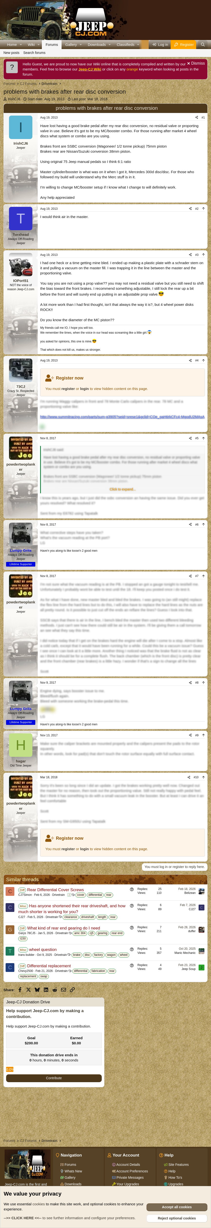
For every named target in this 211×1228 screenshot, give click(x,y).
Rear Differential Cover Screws (55, 890)
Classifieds (126, 44)
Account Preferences (132, 1171)
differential (95, 895)
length (102, 917)
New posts (11, 53)
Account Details (128, 1165)
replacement (28, 976)
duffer (191, 931)
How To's (174, 1177)
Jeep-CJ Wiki (90, 69)
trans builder (26, 955)
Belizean (190, 893)
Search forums (34, 53)
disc (87, 955)
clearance (70, 917)
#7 (196, 576)
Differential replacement (49, 966)
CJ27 (21, 917)
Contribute (54, 1078)
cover (80, 895)
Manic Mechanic (185, 953)
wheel (124, 955)
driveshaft (87, 917)
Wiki (31, 44)
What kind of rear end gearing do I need (63, 928)
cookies (38, 1204)
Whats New (73, 1171)
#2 (196, 208)
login (84, 389)
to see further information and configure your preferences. (70, 1218)
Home (12, 44)
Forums (52, 44)
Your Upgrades (127, 1184)
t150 (23, 938)
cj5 (91, 933)
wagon (111, 955)
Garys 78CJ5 (26, 933)
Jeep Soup (188, 969)
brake (77, 955)
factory (98, 955)
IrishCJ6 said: (53, 450)
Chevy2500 (25, 971)
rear (108, 895)
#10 (196, 777)
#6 (196, 524)
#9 (196, 735)
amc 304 (79, 933)
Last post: (89, 99)
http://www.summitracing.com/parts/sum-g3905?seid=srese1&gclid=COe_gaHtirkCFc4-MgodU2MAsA (122, 417)
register (68, 389)
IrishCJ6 (14, 99)
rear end (117, 933)
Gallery (71, 44)
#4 (196, 360)
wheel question (43, 949)
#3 (196, 255)
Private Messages (130, 1177)
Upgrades (175, 1184)
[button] (20, 44)
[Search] (202, 44)
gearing (102, 933)
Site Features (178, 1165)
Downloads (97, 44)
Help (171, 1171)
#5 (196, 438)
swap (43, 976)
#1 (203, 117)
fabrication (98, 971)
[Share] (196, 117)
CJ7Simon (25, 895)
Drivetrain (58, 895)
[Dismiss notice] (195, 64)
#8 (196, 682)
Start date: (46, 99)
